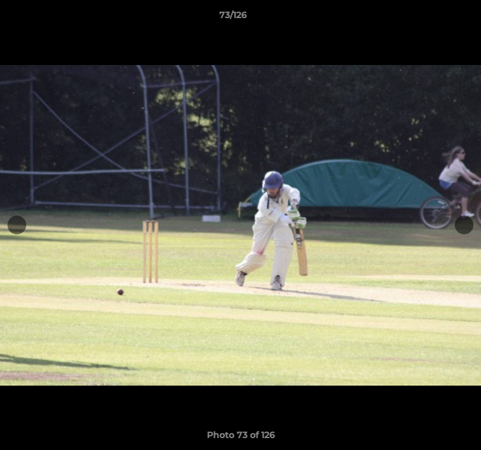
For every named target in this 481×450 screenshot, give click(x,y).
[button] (428, 18)
